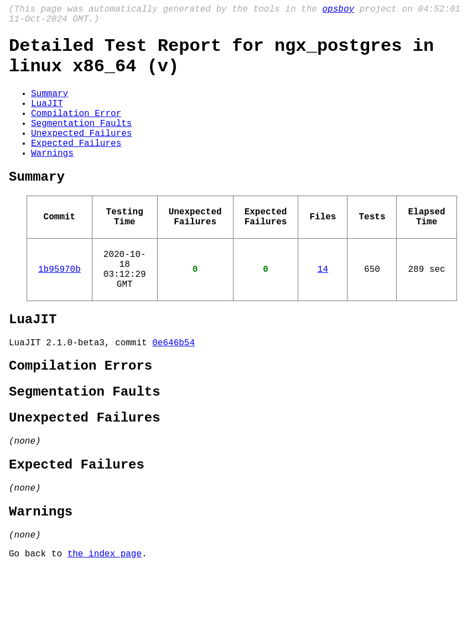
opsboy (338, 10)
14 (323, 308)
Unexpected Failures (81, 155)
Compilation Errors (80, 416)
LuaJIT (47, 118)
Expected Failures (76, 167)
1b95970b (59, 308)
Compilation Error (76, 130)
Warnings (52, 179)
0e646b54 (173, 391)
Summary (49, 106)
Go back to (38, 627)
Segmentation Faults (81, 142)
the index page (105, 627)
